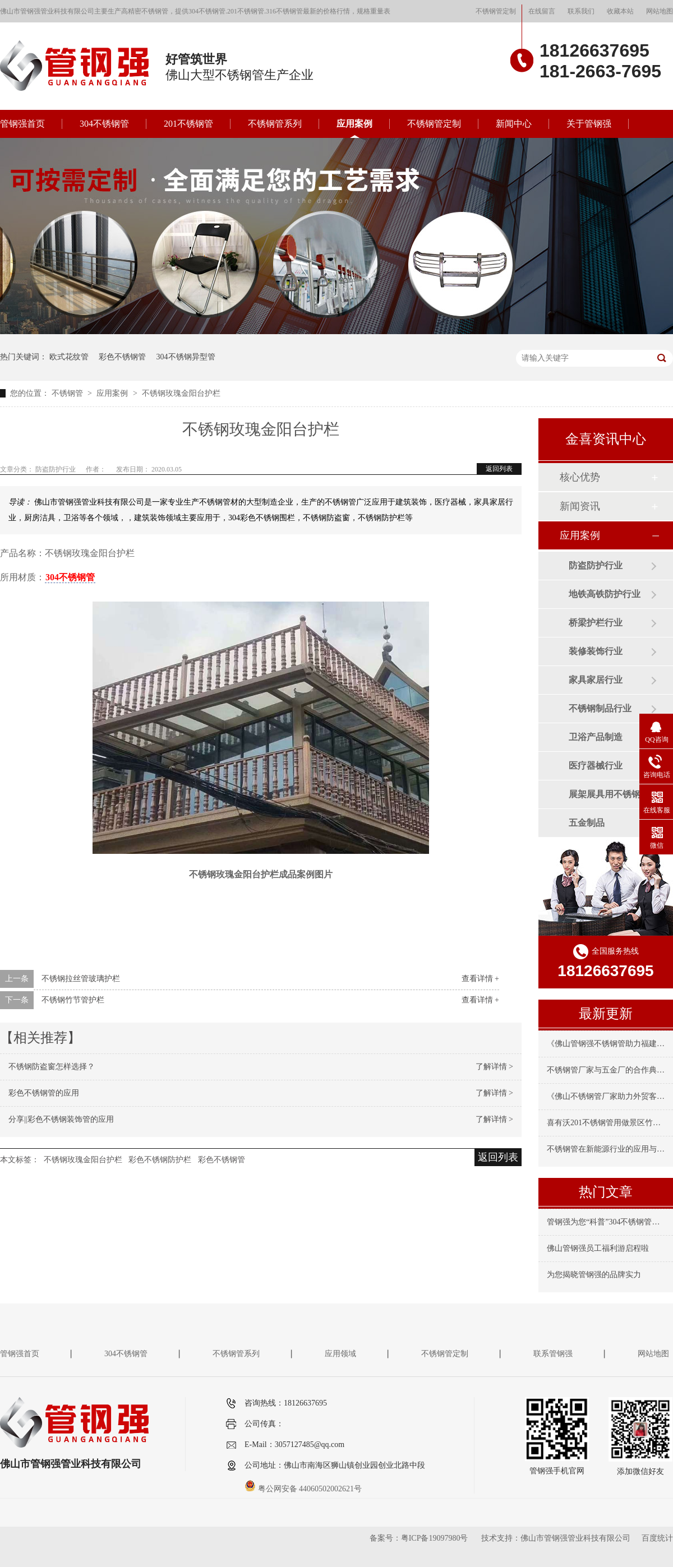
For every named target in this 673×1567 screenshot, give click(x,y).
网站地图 (659, 11)
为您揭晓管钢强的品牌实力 (594, 1274)
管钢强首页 (22, 123)
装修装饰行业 (596, 651)
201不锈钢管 (188, 123)
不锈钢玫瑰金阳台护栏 (181, 393)
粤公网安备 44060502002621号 (303, 1489)
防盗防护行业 (596, 565)
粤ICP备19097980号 (434, 1538)
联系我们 (581, 11)
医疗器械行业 (596, 765)
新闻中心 (514, 123)
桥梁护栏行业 (596, 622)
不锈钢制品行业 (600, 708)
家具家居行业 (596, 680)
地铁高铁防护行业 (604, 594)
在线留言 (541, 11)
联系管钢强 (553, 1353)
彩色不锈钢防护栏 (159, 1159)
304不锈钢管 (104, 123)
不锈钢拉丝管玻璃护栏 (81, 978)
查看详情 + (480, 978)
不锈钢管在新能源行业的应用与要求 (609, 1149)
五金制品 (587, 823)
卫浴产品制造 (596, 737)
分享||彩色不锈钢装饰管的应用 (61, 1119)
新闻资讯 (580, 506)
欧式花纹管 (69, 357)
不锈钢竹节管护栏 (73, 1000)
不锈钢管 (68, 393)
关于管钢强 (588, 123)
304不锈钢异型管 (185, 357)
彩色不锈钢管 (122, 357)
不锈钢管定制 (496, 11)
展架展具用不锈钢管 (609, 794)
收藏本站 (620, 11)
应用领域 (340, 1353)
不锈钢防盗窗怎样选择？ (51, 1066)
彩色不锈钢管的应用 (43, 1093)
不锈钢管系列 (275, 123)
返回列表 (499, 469)
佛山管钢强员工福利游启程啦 (598, 1248)
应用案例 (354, 123)
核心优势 (580, 477)
